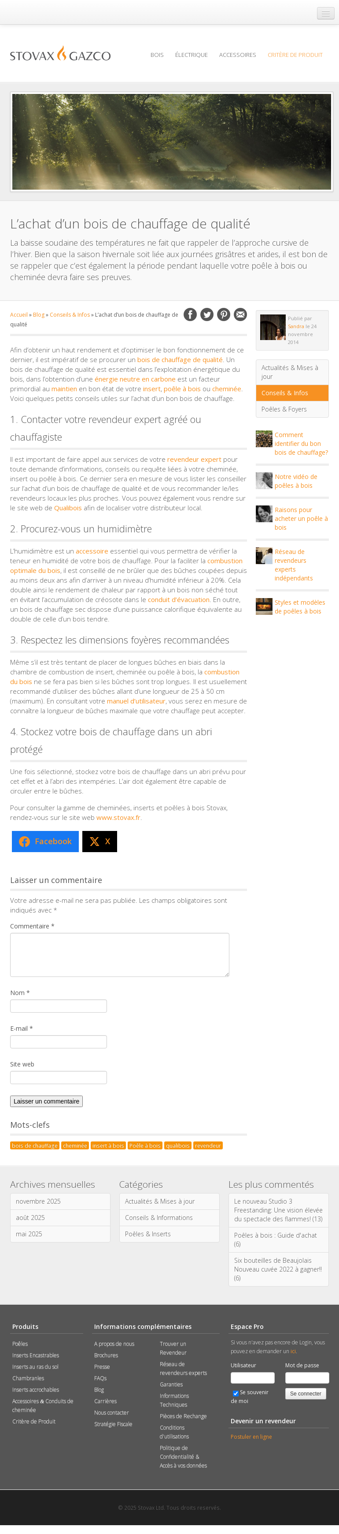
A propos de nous (114, 1343)
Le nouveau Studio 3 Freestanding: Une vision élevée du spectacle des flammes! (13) (278, 1210)
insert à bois (108, 1145)
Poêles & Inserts (148, 1234)
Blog (38, 314)
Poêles (20, 1343)
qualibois (178, 1145)
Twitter (207, 314)
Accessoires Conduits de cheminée (43, 1405)
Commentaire (32, 926)
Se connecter (305, 1394)
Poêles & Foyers (284, 409)
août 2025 (30, 1217)
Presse (102, 1366)
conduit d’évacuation (179, 599)
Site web (22, 1064)
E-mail (21, 1028)
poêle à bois (182, 388)
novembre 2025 (38, 1201)
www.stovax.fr (118, 817)
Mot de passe (302, 1365)
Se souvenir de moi (250, 1396)
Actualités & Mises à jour (290, 372)
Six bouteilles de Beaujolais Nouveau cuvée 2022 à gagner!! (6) (278, 1269)
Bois (157, 55)
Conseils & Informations (159, 1217)
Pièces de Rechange (183, 1416)
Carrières (105, 1401)
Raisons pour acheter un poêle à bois (301, 518)
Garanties (171, 1384)
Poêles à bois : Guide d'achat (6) (275, 1239)
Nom (20, 992)
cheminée (226, 388)
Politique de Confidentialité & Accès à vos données (183, 1456)
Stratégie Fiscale (113, 1424)
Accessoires (237, 55)
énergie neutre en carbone (135, 378)
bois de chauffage (35, 1145)
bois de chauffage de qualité (180, 359)
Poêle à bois (145, 1145)
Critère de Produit (295, 55)
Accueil (19, 314)
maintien (64, 388)
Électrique (191, 55)
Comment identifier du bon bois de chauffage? (301, 443)
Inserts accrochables (35, 1389)
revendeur (208, 1145)
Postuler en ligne (251, 1436)
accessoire (92, 550)
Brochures (106, 1355)
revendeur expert (194, 459)
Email (240, 314)
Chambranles (28, 1378)
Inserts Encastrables (35, 1355)
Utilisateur (243, 1365)
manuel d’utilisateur (136, 700)
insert (152, 388)
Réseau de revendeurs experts (183, 1368)
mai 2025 (29, 1234)
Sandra (296, 326)
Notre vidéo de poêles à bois (296, 481)
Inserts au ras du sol (35, 1366)
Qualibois (68, 507)
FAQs (100, 1378)
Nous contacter (111, 1412)
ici (293, 1351)
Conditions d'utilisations (174, 1432)
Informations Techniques (174, 1400)
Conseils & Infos (70, 314)
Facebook (190, 314)
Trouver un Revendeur (173, 1348)
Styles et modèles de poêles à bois (300, 606)
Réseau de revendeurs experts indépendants (294, 564)
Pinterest (223, 314)
